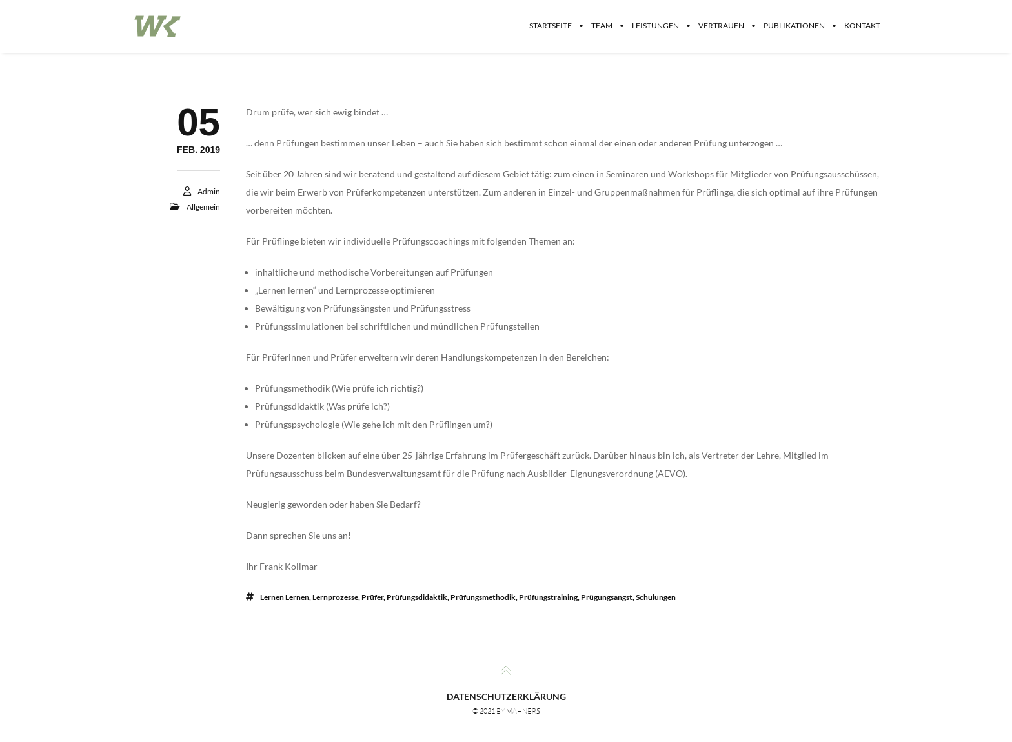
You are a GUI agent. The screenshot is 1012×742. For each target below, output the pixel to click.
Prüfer (372, 597)
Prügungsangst (606, 597)
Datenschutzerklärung (506, 696)
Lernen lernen (284, 597)
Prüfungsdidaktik (417, 597)
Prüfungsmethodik (483, 597)
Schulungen (656, 597)
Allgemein (203, 207)
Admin (208, 191)
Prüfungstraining (548, 597)
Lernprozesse (335, 597)
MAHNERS (523, 711)
